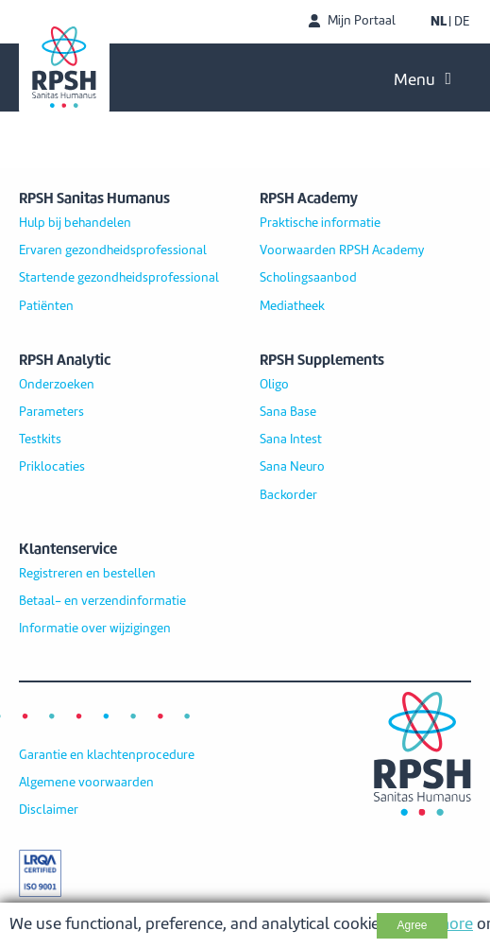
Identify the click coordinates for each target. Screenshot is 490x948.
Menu (422, 79)
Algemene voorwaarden (86, 782)
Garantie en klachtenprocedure (106, 755)
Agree (412, 925)
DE (461, 21)
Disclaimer (48, 810)
